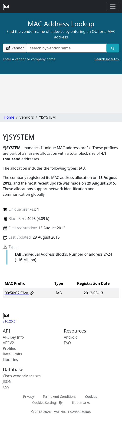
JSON (7, 381)
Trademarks (81, 402)
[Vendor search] (112, 48)
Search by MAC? (107, 59)
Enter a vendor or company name (61, 59)
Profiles (9, 348)
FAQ (67, 342)
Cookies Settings (47, 402)
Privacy (28, 396)
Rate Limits (12, 354)
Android (71, 337)
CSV (6, 387)
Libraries (10, 359)
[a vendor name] (66, 48)
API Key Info (13, 337)
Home (9, 117)
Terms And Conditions (59, 396)
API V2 (8, 342)
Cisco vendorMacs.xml (22, 375)
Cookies (91, 396)
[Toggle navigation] (112, 6)
